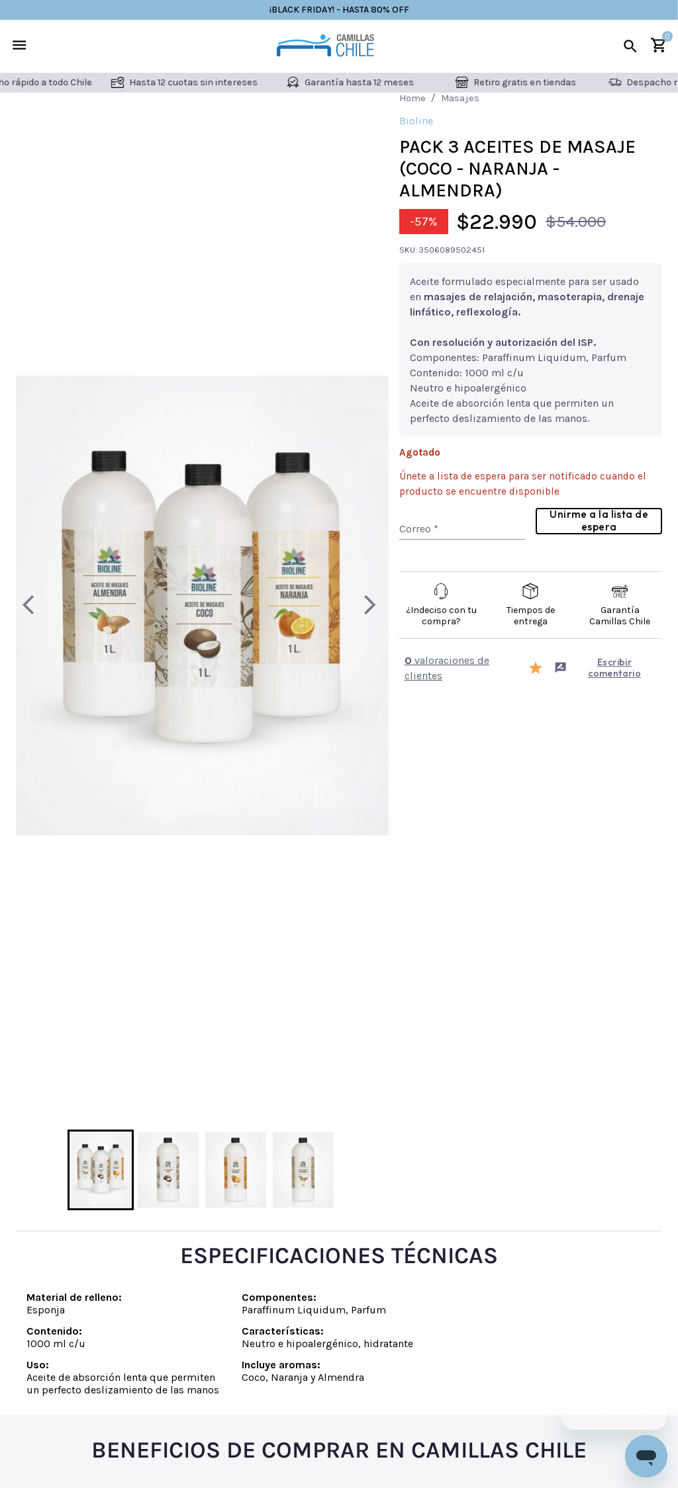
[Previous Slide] (34, 605)
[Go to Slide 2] (168, 1170)
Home (412, 98)
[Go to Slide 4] (303, 1170)
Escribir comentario (597, 667)
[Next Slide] (370, 605)
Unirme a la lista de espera (599, 520)
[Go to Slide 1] (101, 1170)
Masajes (460, 98)
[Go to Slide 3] (236, 1170)
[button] (202, 605)
